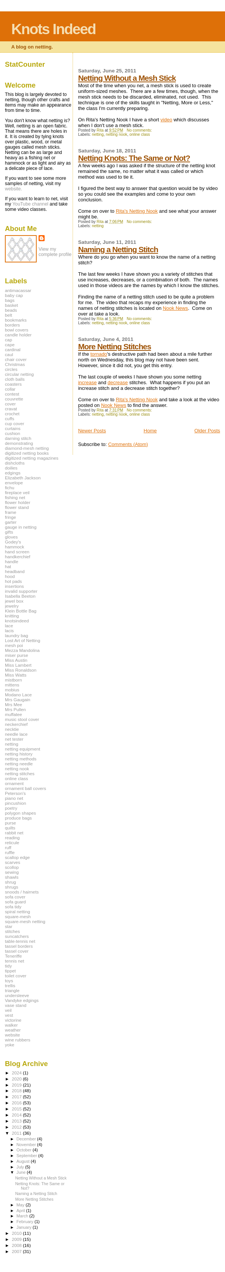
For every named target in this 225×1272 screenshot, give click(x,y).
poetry (11, 808)
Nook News (175, 308)
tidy (8, 965)
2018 (17, 1090)
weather (13, 1029)
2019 (17, 1084)
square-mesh (18, 916)
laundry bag (16, 635)
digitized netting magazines (31, 457)
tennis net (14, 960)
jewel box (14, 600)
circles (11, 369)
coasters (13, 384)
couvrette (14, 398)
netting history (19, 753)
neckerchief (16, 724)
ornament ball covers (25, 788)
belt (8, 315)
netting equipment (22, 748)
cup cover (14, 423)
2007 (17, 1251)
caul (9, 354)
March (23, 1216)
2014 (17, 1114)
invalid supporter (21, 591)
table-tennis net (20, 941)
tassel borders (19, 946)
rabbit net (14, 832)
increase (87, 382)
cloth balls (15, 379)
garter (11, 522)
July (21, 1167)
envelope (14, 482)
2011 (17, 1133)
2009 (17, 1239)
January (25, 1227)
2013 (17, 1120)
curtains (12, 428)
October (25, 1150)
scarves (12, 862)
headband (15, 571)
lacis (9, 630)
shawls (12, 877)
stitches (12, 931)
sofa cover (15, 896)
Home (150, 430)
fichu (9, 487)
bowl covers (16, 329)
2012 (17, 1126)
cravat (11, 408)
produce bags (18, 817)
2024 (17, 1072)
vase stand (15, 1005)
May (21, 1205)
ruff (8, 847)
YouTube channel (30, 204)
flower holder (17, 502)
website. (13, 189)
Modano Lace (18, 694)
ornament (14, 783)
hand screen (17, 551)
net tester (14, 739)
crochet (12, 413)
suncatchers (17, 936)
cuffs (9, 418)
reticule (12, 842)
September (28, 1155)
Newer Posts (92, 430)
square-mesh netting (25, 921)
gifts (9, 531)
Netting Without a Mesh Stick (126, 78)
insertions (14, 586)
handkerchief (17, 556)
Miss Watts (15, 674)
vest (9, 1015)
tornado (98, 354)
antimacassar (18, 290)
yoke (9, 1044)
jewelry (12, 605)
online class (139, 134)
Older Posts (207, 430)
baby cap (14, 295)
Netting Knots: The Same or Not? (134, 158)
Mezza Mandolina (22, 650)
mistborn (13, 679)
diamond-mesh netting (27, 448)
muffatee (13, 714)
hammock (14, 546)
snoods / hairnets (22, 891)
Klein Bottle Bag (20, 610)
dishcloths (15, 462)
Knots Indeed (53, 29)
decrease (118, 382)
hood (10, 576)
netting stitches (19, 773)
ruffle (10, 852)
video (166, 119)
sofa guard (15, 901)
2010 (17, 1233)
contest (12, 393)
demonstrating (19, 443)
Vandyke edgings (22, 1000)
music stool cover (22, 719)
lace (9, 625)
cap (8, 339)
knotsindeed (17, 620)
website (12, 1034)
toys (9, 980)
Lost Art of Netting (22, 640)
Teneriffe (13, 955)
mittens (12, 684)
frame (10, 512)
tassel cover (17, 951)
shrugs (11, 886)
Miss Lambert (18, 665)
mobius (12, 689)
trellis (10, 985)
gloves (11, 536)
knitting (12, 615)
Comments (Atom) (128, 444)
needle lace (16, 734)
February (26, 1221)
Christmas (15, 364)
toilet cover (15, 975)
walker (11, 1024)
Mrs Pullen (15, 709)
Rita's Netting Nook (137, 211)
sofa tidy (13, 906)
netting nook (116, 134)
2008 (17, 1245)
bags (9, 300)
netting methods (20, 758)
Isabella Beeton (20, 596)
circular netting (19, 374)
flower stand (17, 507)
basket (11, 305)
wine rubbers (17, 1039)
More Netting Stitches (114, 346)
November (27, 1144)
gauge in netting (20, 527)
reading (12, 837)
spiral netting (17, 911)
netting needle (19, 763)
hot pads (13, 581)
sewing (12, 872)
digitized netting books (27, 453)
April (21, 1210)
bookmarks (15, 319)
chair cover (15, 359)
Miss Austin (16, 660)
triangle (12, 990)
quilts (10, 827)
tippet (10, 970)
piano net (14, 798)
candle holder (18, 334)
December (27, 1139)
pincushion (15, 803)
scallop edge (17, 857)
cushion (12, 433)
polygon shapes (20, 812)
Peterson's (15, 793)
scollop (12, 867)
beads (11, 310)
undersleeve (17, 995)
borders (12, 324)
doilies (11, 467)
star (8, 926)
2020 (17, 1078)
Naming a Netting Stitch (118, 249)
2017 (17, 1096)
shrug (10, 881)
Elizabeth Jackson (22, 477)
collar (10, 388)
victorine (13, 1020)
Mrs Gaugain (17, 699)
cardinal (12, 349)
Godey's (13, 541)
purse (10, 822)
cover (10, 403)
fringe (10, 517)
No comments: (140, 130)
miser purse (16, 655)
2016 (17, 1102)
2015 (17, 1108)
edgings (12, 472)
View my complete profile (55, 252)
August (24, 1161)
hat (8, 566)
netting (98, 134)
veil (8, 1010)
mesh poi (14, 645)
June (22, 1172)
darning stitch (18, 438)
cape (9, 344)
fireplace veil (17, 492)
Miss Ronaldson (20, 669)
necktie (12, 729)
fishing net (15, 497)
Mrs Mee (13, 704)
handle (11, 561)
